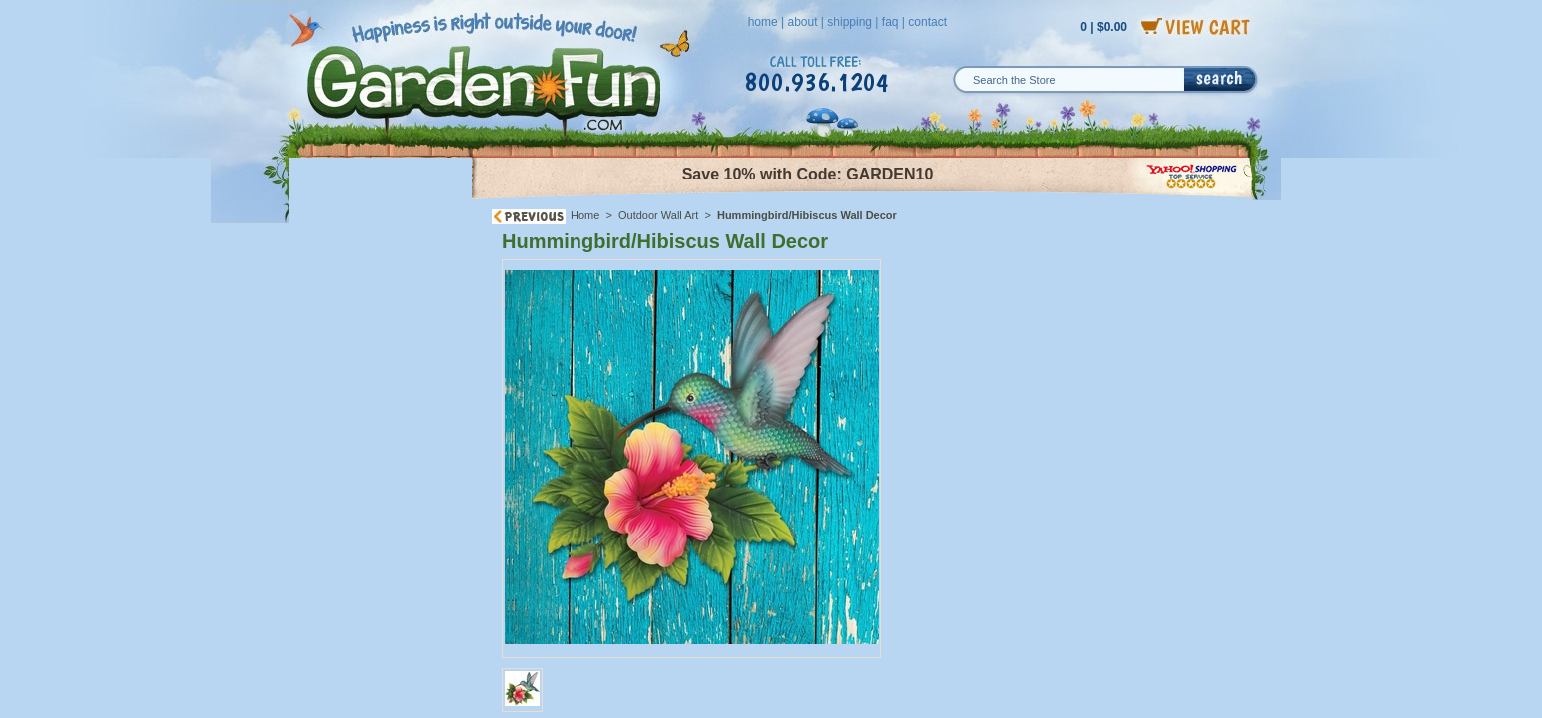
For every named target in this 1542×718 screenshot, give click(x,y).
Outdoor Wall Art (658, 215)
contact (927, 22)
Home (585, 215)
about (802, 22)
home (763, 22)
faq (890, 22)
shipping (849, 22)
